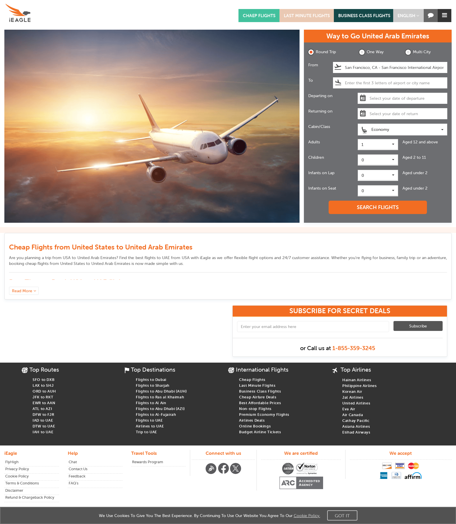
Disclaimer (14, 490)
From (313, 64)
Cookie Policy (17, 476)
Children (316, 157)
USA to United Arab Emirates (89, 257)
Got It (342, 515)
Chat (73, 461)
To (310, 80)
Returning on (320, 111)
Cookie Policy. (307, 515)
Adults (314, 142)
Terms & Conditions (22, 483)
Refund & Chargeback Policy (29, 497)
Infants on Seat (322, 188)
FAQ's (74, 483)
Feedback (77, 476)
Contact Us (78, 468)
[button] (408, 15)
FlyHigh (12, 461)
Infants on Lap (321, 172)
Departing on (320, 95)
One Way (371, 52)
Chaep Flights (259, 15)
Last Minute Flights (307, 15)
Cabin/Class (319, 126)
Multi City (418, 52)
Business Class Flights (364, 15)
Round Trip (322, 52)
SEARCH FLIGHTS (378, 207)
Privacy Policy (17, 468)
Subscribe (418, 326)
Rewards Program (147, 461)
